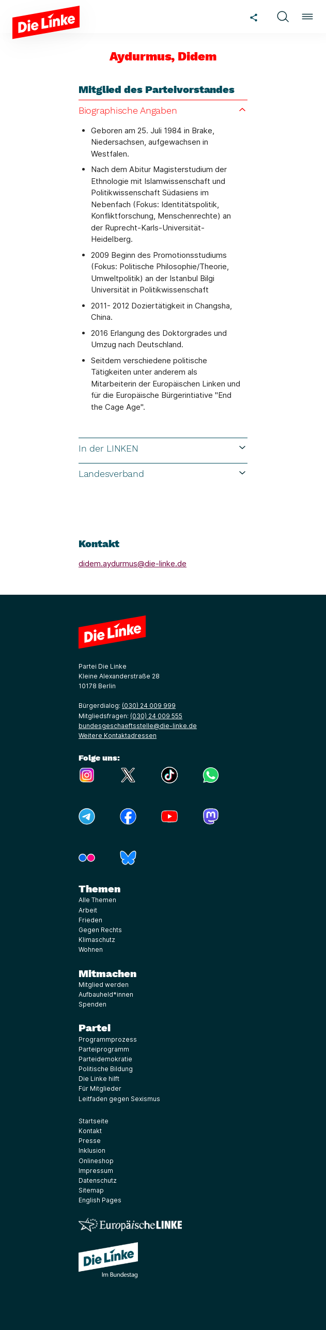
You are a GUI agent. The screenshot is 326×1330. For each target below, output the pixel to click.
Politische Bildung (106, 1069)
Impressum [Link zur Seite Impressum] (96, 1170)
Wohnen (91, 949)
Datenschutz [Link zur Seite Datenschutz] (98, 1180)
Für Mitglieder (100, 1088)
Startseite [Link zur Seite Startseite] (93, 1121)
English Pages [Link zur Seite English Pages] (100, 1200)
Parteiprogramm (104, 1049)
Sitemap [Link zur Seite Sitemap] (91, 1190)
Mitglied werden (104, 984)
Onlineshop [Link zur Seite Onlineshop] (96, 1161)
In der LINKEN (163, 448)
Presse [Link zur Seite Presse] (90, 1141)
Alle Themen (97, 900)
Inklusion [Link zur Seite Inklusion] (92, 1150)
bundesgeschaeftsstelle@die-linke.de (138, 726)
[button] (282, 16)
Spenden (92, 1004)
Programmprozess (108, 1039)
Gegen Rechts (100, 930)
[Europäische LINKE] (130, 1225)
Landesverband (163, 473)
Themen (99, 889)
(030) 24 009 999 (149, 705)
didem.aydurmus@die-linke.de (133, 563)
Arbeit (88, 910)
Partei (95, 1028)
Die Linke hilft (99, 1078)
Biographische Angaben (163, 110)
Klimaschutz (97, 940)
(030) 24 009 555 (156, 716)
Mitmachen (107, 973)
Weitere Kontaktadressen (118, 735)
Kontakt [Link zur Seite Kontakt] (90, 1131)
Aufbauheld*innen (106, 994)
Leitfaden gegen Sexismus (119, 1099)
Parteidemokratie (105, 1059)
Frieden (90, 920)
